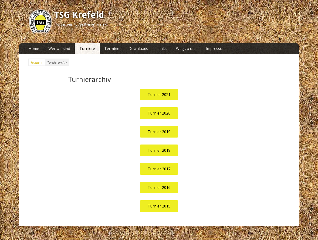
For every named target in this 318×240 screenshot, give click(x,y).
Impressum (216, 48)
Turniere (87, 48)
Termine (111, 48)
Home (34, 48)
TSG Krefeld (79, 15)
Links (162, 48)
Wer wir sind (59, 48)
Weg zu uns (186, 48)
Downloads (138, 48)
